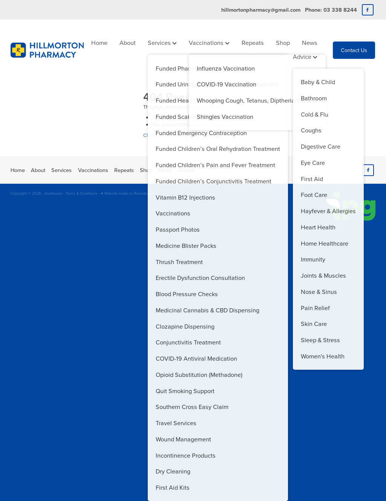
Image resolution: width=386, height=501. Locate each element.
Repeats (253, 42)
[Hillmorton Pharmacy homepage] (47, 50)
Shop (283, 42)
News (309, 42)
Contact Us (354, 50)
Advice (305, 56)
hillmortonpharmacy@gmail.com (260, 10)
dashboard (53, 193)
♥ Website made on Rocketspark (128, 193)
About (127, 42)
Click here (153, 135)
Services (162, 42)
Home (99, 42)
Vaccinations (209, 42)
